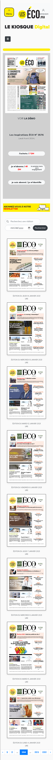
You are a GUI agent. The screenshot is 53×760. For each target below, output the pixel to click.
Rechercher (40, 228)
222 (44, 752)
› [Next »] (50, 752)
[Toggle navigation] (8, 39)
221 (37, 752)
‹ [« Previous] (2, 752)
